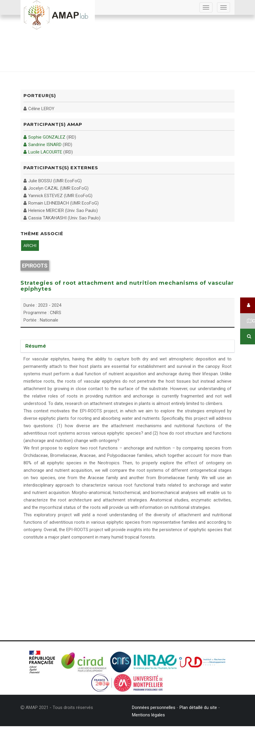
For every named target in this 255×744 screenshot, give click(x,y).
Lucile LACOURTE (42, 152)
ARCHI (30, 245)
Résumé (35, 346)
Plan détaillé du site (198, 707)
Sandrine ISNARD (42, 144)
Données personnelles (153, 707)
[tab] (127, 346)
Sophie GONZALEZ (44, 137)
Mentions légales (148, 715)
